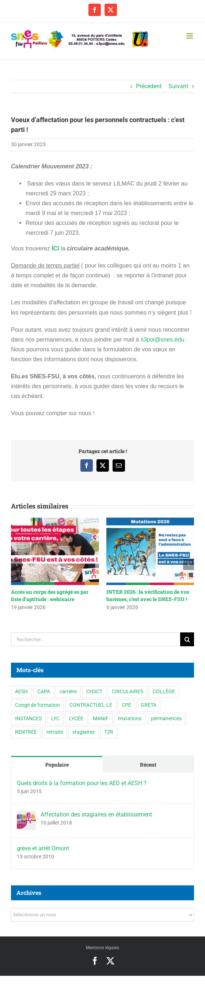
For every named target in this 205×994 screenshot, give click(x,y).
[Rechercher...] (95, 639)
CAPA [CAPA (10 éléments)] (43, 692)
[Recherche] (187, 639)
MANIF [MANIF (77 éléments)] (101, 719)
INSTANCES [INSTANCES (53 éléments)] (28, 719)
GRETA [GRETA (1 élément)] (148, 705)
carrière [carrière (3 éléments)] (68, 692)
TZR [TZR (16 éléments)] (108, 732)
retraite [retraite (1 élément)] (54, 732)
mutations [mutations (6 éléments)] (129, 719)
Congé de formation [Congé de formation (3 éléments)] (37, 705)
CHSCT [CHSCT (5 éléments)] (94, 692)
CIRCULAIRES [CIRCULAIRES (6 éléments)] (127, 692)
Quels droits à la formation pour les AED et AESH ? (82, 783)
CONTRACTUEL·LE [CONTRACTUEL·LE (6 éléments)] (90, 705)
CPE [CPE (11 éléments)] (126, 705)
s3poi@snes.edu (162, 339)
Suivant (178, 86)
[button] (16, 564)
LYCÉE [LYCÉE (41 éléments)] (76, 719)
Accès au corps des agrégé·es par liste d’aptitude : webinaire (49, 595)
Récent (148, 764)
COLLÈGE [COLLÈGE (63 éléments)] (164, 692)
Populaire (57, 764)
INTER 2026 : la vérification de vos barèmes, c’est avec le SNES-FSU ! (147, 595)
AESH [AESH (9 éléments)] (21, 692)
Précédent (149, 86)
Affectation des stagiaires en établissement (96, 814)
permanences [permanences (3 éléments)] (166, 719)
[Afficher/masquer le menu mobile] (190, 36)
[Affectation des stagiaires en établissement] (26, 815)
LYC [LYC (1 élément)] (55, 719)
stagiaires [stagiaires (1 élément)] (83, 732)
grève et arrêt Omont (43, 848)
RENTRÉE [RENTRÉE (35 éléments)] (26, 732)
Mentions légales (102, 947)
